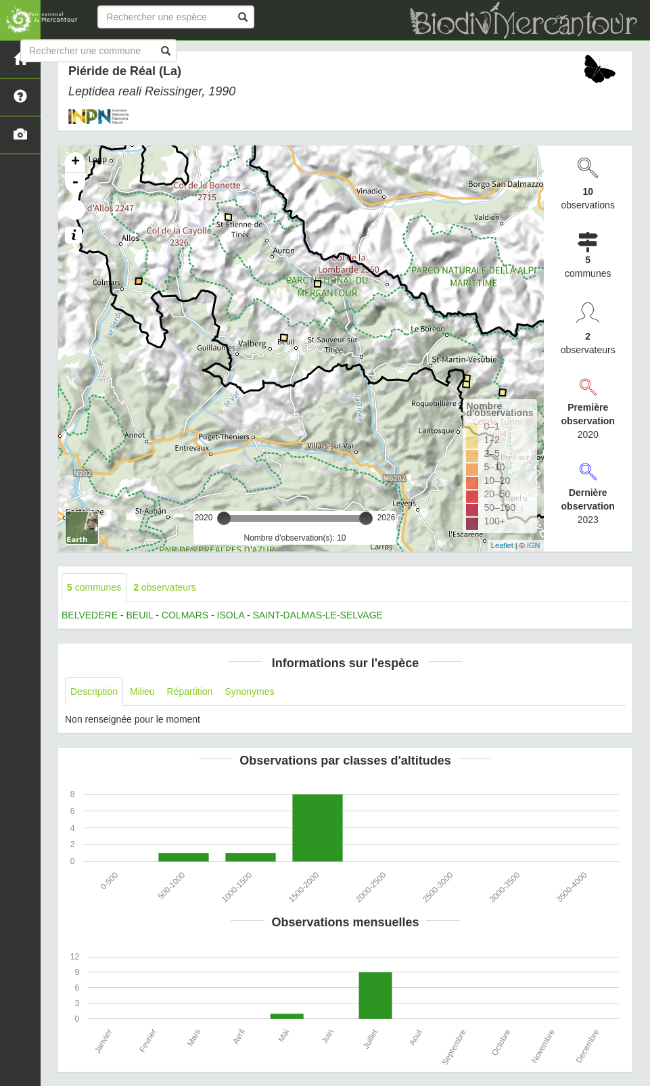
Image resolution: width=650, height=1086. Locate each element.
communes (94, 587)
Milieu (142, 691)
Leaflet (502, 545)
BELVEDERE (90, 615)
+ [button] (75, 162)
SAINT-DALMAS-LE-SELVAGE (317, 615)
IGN (533, 545)
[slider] (224, 518)
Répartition (190, 691)
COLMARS (185, 615)
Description (94, 691)
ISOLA (230, 615)
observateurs (164, 587)
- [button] (75, 183)
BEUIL (139, 615)
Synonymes (249, 691)
